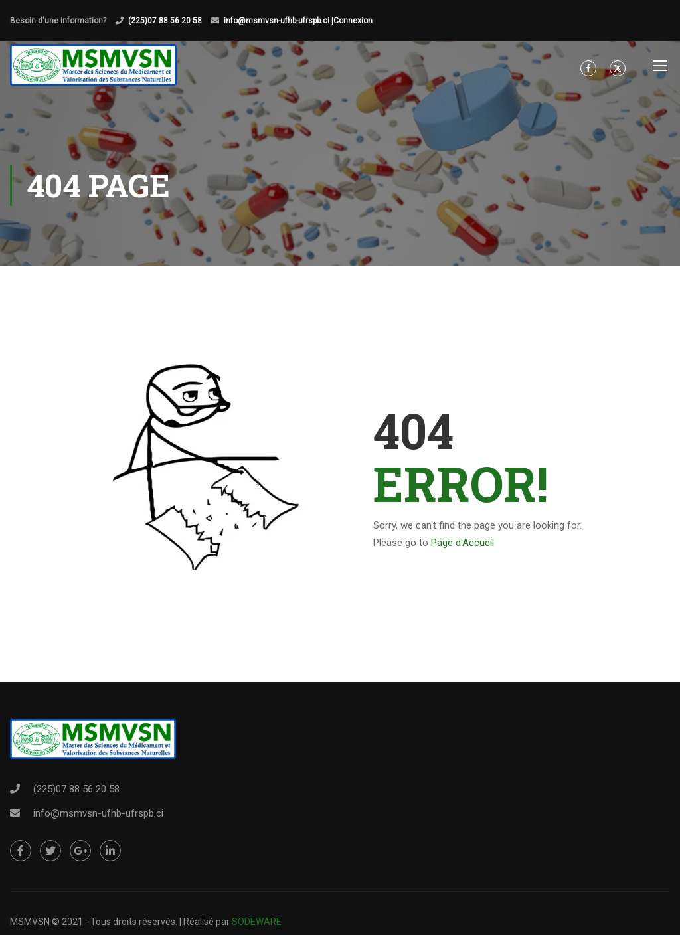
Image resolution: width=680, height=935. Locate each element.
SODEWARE (257, 921)
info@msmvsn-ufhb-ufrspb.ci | (278, 20)
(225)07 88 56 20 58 (165, 20)
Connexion (353, 20)
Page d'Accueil (462, 544)
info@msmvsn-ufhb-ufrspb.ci (98, 813)
